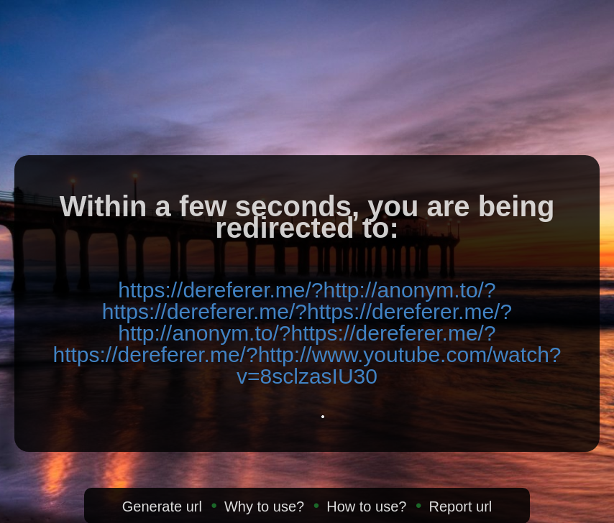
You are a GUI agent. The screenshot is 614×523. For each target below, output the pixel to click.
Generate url (162, 506)
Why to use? (264, 506)
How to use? (366, 506)
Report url (460, 506)
